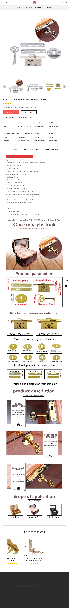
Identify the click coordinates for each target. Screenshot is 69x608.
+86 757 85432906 (11, 117)
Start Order (10, 112)
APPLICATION (27, 7)
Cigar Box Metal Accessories (43, 7)
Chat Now (28, 112)
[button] (4, 86)
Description (15, 149)
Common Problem (51, 149)
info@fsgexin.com (26, 117)
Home (19, 7)
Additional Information (32, 149)
